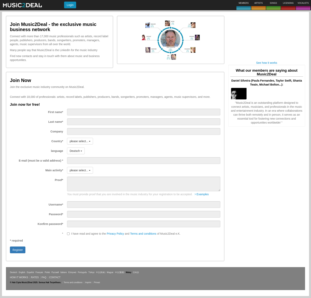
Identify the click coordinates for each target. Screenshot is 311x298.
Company (56, 131)
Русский (55, 272)
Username (56, 204)
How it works (19, 277)
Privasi (97, 282)
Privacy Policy (115, 233)
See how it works (266, 62)
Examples (202, 194)
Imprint (88, 282)
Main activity (54, 170)
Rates (35, 277)
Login (70, 5)
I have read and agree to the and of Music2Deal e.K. (123, 233)
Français (39, 272)
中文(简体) (100, 272)
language (57, 150)
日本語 (136, 272)
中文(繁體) (119, 272)
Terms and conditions (143, 233)
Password (56, 214)
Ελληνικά (72, 272)
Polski (47, 272)
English (22, 272)
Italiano (63, 272)
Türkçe (91, 272)
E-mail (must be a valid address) (41, 160)
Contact (54, 277)
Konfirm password (50, 224)
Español (30, 272)
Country (57, 141)
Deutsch (13, 272)
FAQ (44, 277)
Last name (55, 121)
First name (55, 112)
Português (82, 272)
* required (16, 240)
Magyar (110, 272)
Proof (59, 180)
